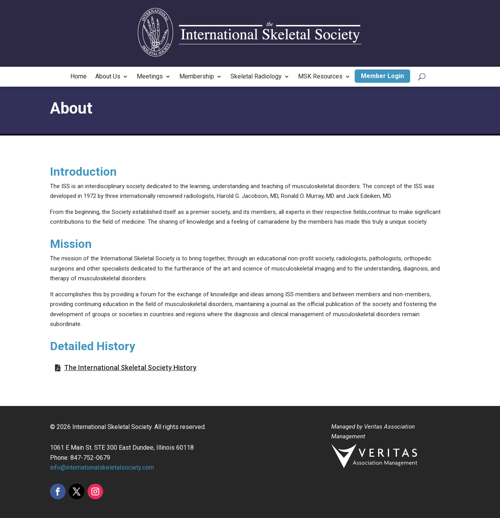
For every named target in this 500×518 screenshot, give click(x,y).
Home (78, 77)
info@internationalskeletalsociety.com (102, 467)
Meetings (150, 77)
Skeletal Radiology (256, 77)
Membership (196, 77)
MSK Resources (320, 77)
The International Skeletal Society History (130, 367)
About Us (107, 77)
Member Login (382, 76)
